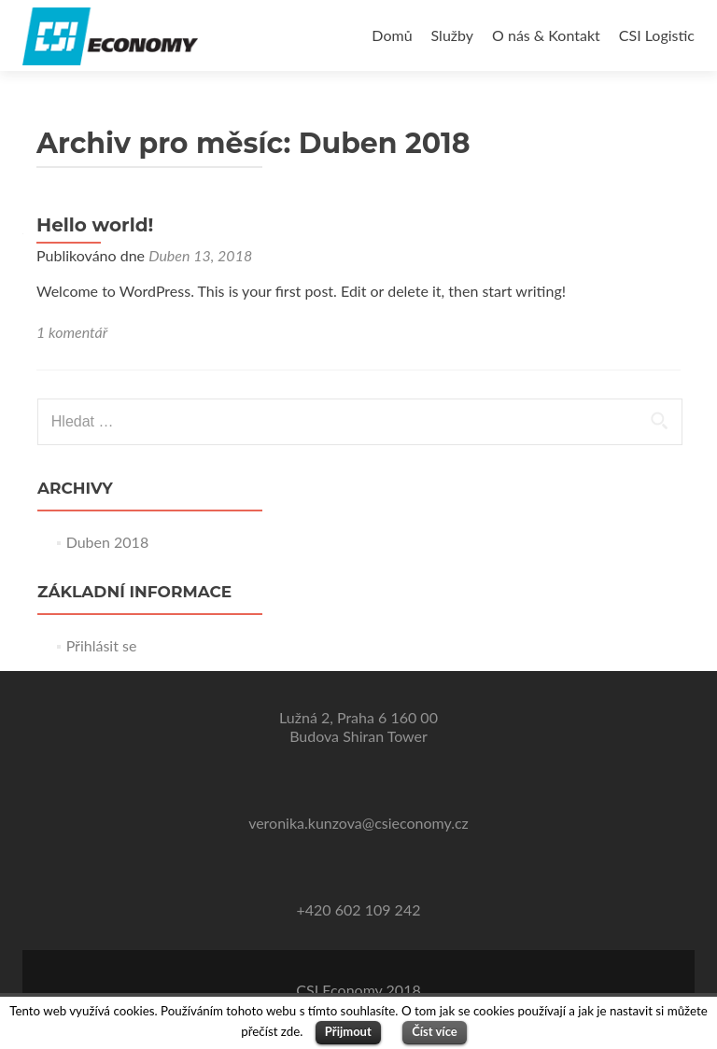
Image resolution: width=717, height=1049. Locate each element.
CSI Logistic (657, 35)
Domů (392, 35)
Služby (452, 35)
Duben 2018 (107, 542)
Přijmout (348, 1031)
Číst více (434, 1031)
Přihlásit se (101, 645)
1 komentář (71, 332)
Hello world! (94, 225)
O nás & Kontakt (546, 35)
